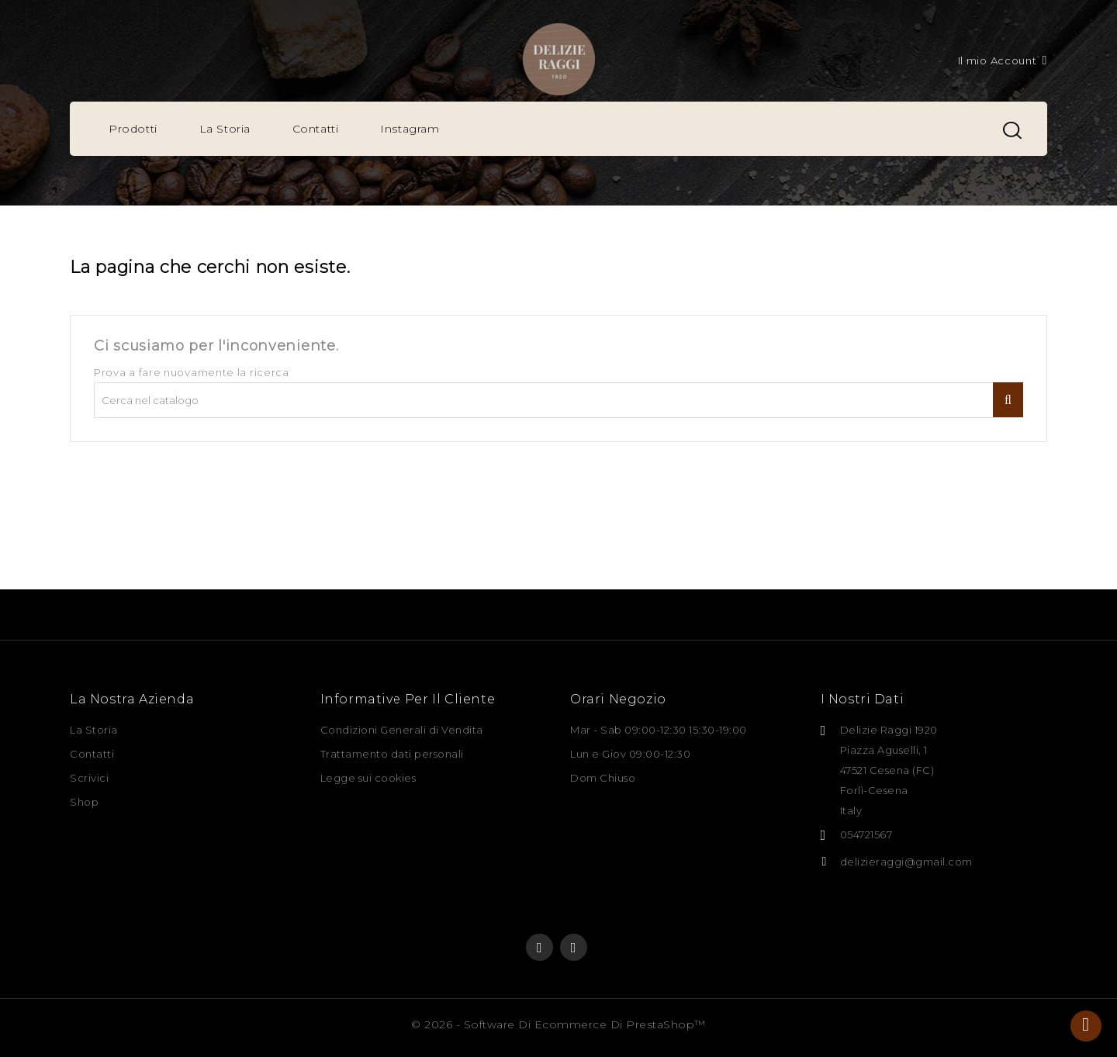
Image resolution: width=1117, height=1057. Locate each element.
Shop (84, 802)
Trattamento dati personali (392, 754)
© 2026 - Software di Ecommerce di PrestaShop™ (558, 1024)
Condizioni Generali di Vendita (401, 730)
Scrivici (89, 778)
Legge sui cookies (368, 778)
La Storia (225, 129)
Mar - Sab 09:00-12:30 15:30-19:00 (658, 730)
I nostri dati (862, 699)
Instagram (409, 129)
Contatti (315, 129)
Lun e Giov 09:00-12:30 (630, 754)
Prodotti (133, 129)
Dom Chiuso (602, 778)
